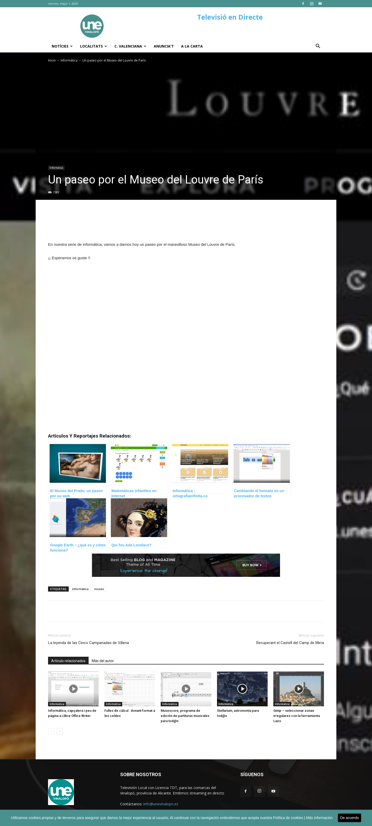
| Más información (318, 818)
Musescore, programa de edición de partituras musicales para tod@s (185, 716)
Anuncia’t (164, 46)
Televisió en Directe (230, 17)
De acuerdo (349, 818)
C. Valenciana (130, 46)
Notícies (62, 46)
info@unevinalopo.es (160, 803)
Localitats (93, 46)
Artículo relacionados (68, 661)
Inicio (52, 60)
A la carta (192, 46)
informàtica (80, 589)
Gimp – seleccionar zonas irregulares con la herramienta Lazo (296, 716)
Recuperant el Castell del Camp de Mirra (290, 642)
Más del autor (103, 661)
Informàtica (69, 60)
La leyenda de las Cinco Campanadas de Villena (88, 642)
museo (99, 589)
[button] (318, 46)
